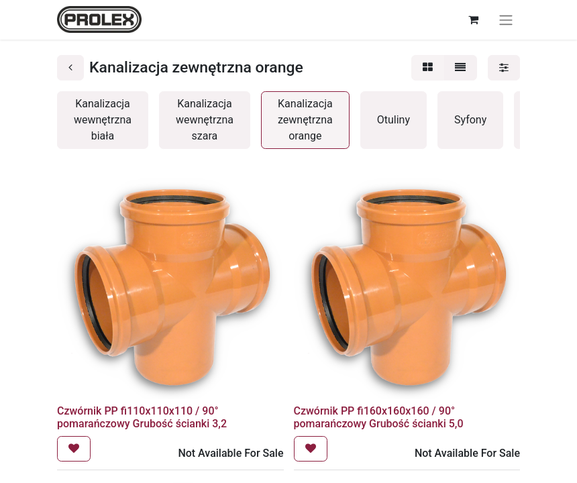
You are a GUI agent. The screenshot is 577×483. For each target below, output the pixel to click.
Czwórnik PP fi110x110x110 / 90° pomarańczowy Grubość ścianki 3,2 (142, 417)
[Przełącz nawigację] (506, 19)
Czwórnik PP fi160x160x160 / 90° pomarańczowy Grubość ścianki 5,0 (379, 417)
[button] (74, 449)
